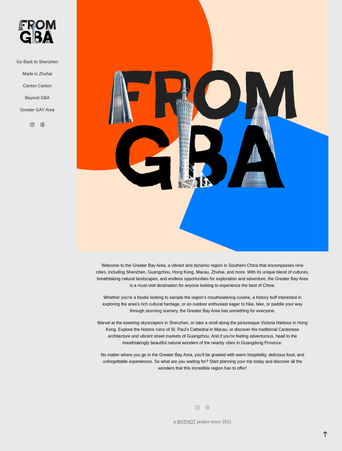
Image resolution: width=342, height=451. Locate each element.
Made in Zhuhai (37, 74)
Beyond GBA (37, 98)
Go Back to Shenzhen (37, 62)
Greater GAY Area (37, 110)
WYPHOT (186, 422)
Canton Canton (37, 86)
